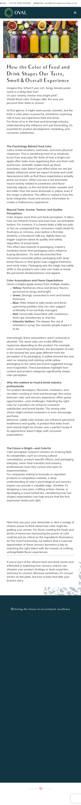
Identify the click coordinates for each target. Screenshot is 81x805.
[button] (75, 12)
